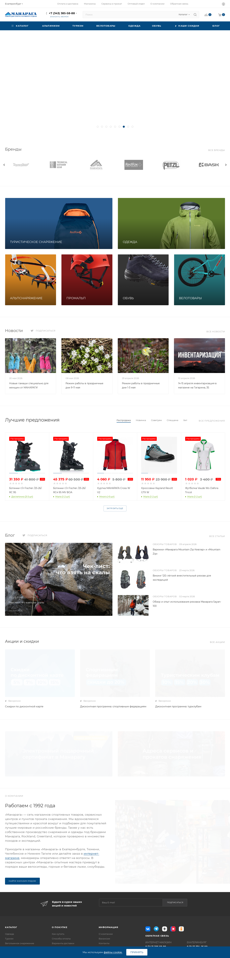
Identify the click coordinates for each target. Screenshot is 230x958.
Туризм (9, 938)
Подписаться (175, 902)
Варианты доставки (63, 943)
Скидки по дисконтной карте (24, 706)
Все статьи (217, 536)
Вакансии (104, 938)
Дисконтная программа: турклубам (178, 706)
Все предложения (212, 420)
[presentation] (4, 164)
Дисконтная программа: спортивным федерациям (113, 706)
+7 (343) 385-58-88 (62, 13)
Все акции (217, 642)
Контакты (104, 943)
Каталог (11, 927)
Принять (136, 952)
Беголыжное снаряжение (19, 943)
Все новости (215, 331)
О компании (106, 934)
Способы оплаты (61, 938)
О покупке (59, 927)
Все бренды (216, 150)
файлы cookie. (113, 952)
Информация (108, 927)
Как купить (58, 934)
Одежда (9, 934)
